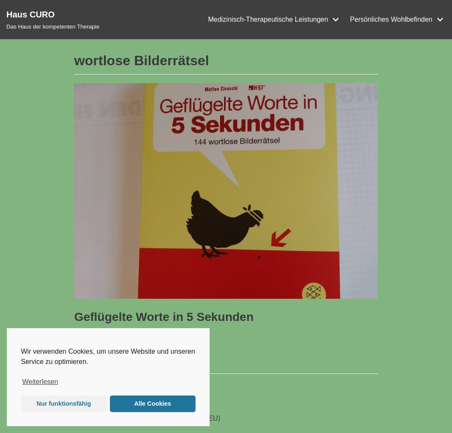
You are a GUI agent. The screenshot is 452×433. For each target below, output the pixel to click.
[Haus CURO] (52, 20)
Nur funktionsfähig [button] (64, 403)
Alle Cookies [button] (152, 403)
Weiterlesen (40, 381)
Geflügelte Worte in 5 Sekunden (163, 316)
